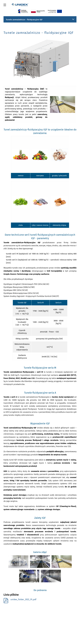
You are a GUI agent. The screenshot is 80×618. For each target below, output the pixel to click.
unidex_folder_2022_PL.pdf (19, 599)
